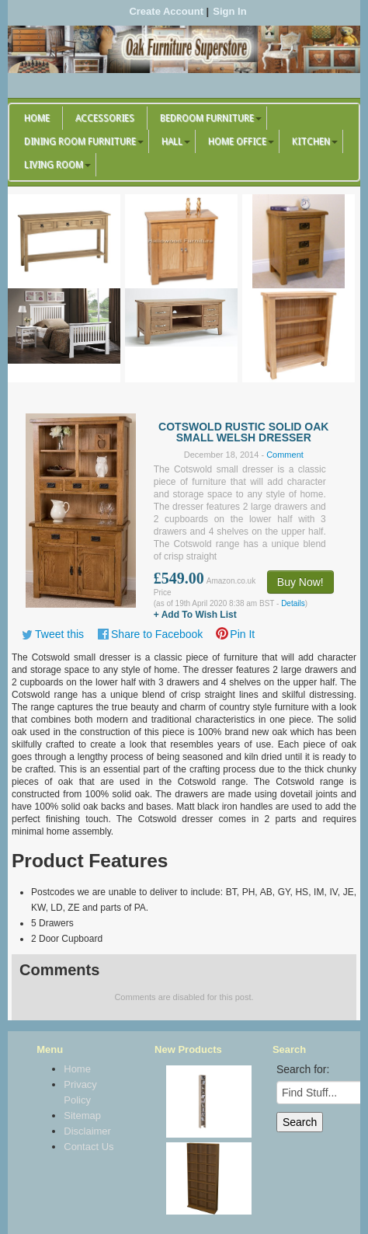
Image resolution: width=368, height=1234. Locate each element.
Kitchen (311, 141)
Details (293, 603)
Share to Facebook (157, 634)
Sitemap (82, 1115)
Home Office (237, 141)
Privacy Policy (80, 1092)
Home (37, 118)
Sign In (229, 11)
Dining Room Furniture (80, 141)
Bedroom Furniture (207, 118)
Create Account (166, 11)
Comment (285, 454)
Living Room (53, 164)
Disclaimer (87, 1131)
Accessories (104, 118)
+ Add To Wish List (195, 614)
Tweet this (59, 634)
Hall (171, 141)
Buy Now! (300, 582)
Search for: (302, 1069)
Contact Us (88, 1146)
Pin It (242, 634)
